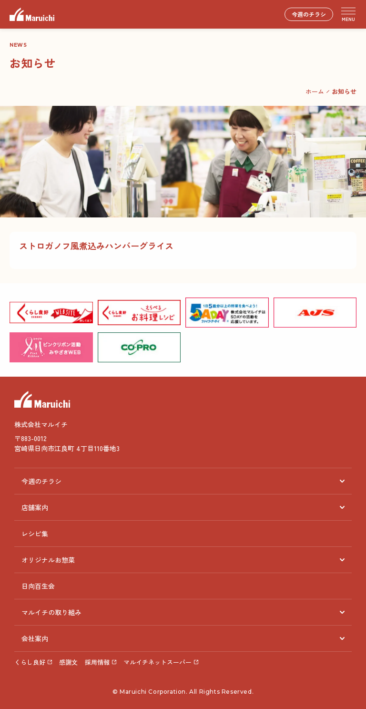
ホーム (314, 91)
